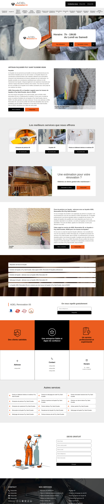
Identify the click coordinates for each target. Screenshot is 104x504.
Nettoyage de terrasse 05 (92, 12)
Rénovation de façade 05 (72, 12)
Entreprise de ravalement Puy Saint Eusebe (23, 406)
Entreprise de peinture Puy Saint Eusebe (23, 401)
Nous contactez (16, 109)
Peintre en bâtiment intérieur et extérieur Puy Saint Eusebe (24, 395)
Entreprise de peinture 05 (4, 12)
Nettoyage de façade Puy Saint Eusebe (81, 410)
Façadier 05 (11, 11)
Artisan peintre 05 (65, 12)
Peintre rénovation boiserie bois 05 (32, 11)
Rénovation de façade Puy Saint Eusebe (22, 410)
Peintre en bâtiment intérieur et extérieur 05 (18, 12)
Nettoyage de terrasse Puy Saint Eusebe (23, 414)
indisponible (82, 4)
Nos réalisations (60, 44)
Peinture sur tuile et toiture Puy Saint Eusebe (80, 401)
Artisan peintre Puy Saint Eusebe (79, 406)
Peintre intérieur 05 (59, 12)
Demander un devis (83, 44)
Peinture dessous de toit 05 (99, 11)
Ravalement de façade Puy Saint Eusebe (52, 410)
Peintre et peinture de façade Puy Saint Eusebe (51, 401)
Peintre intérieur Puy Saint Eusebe (50, 406)
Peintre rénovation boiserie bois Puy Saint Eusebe (82, 395)
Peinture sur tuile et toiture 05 (45, 12)
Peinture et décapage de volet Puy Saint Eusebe (52, 395)
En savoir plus (23, 151)
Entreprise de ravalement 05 (52, 12)
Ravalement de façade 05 (79, 12)
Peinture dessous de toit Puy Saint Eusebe (52, 414)
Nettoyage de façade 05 (86, 12)
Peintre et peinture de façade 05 (38, 11)
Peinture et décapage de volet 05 (24, 11)
